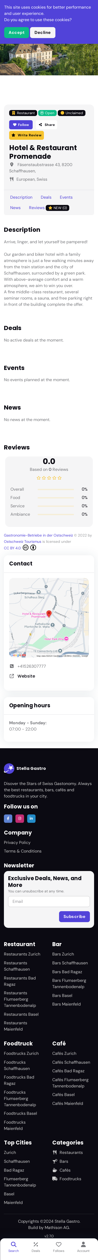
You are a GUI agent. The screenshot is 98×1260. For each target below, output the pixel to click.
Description (21, 197)
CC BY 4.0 (20, 547)
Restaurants (67, 1152)
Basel (9, 1194)
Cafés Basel (63, 1094)
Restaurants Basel (21, 1014)
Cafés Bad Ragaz (68, 1071)
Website (26, 676)
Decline (42, 32)
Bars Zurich (63, 954)
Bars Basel (62, 995)
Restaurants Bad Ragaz (20, 981)
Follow (21, 125)
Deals (46, 197)
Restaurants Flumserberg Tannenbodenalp (20, 999)
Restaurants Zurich (22, 954)
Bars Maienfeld (66, 1004)
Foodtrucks (66, 1179)
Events (66, 197)
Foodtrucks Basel (20, 1113)
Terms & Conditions (23, 851)
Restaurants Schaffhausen (17, 966)
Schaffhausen (17, 1161)
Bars (60, 1161)
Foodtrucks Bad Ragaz (19, 1080)
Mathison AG (57, 1227)
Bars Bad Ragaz (67, 972)
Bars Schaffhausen (70, 963)
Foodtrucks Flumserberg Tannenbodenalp (20, 1098)
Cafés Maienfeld (67, 1103)
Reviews (49, 208)
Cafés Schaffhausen (71, 1062)
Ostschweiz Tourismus (23, 541)
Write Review (26, 135)
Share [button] (46, 125)
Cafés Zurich (64, 1053)
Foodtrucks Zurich (21, 1053)
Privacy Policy (17, 842)
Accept (17, 32)
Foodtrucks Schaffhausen (17, 1065)
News (15, 207)
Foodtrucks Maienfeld (15, 1125)
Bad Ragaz (14, 1170)
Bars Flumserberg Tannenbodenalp (69, 983)
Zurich (10, 1152)
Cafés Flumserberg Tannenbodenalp (70, 1083)
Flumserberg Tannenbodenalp (20, 1182)
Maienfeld (13, 1202)
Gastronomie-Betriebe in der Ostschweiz (39, 535)
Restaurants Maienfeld (15, 1026)
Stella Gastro (25, 768)
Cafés (61, 1170)
